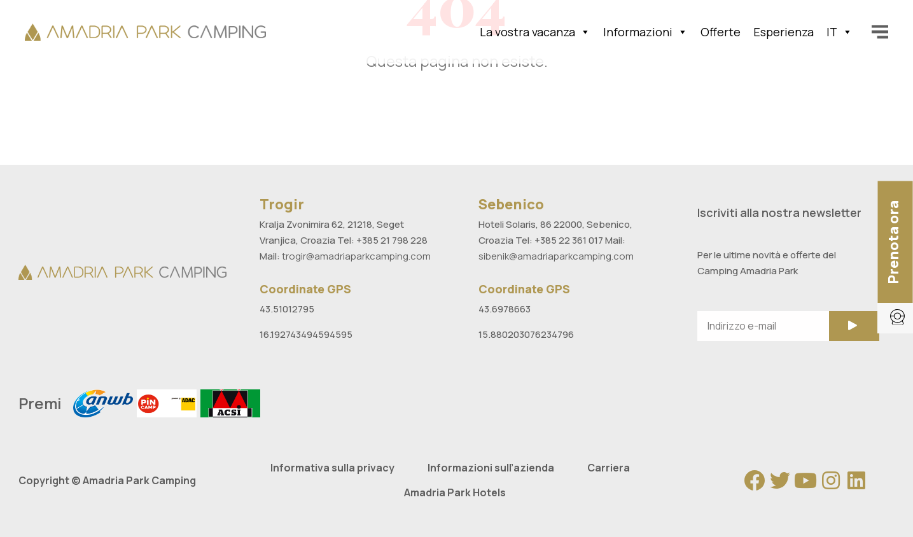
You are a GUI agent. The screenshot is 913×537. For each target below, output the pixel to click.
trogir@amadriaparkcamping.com (356, 256)
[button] (895, 242)
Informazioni (645, 31)
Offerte (720, 31)
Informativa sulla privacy (332, 468)
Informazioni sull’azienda (491, 468)
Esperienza (783, 31)
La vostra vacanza (535, 31)
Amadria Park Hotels (455, 492)
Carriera (608, 468)
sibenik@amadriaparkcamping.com (556, 256)
